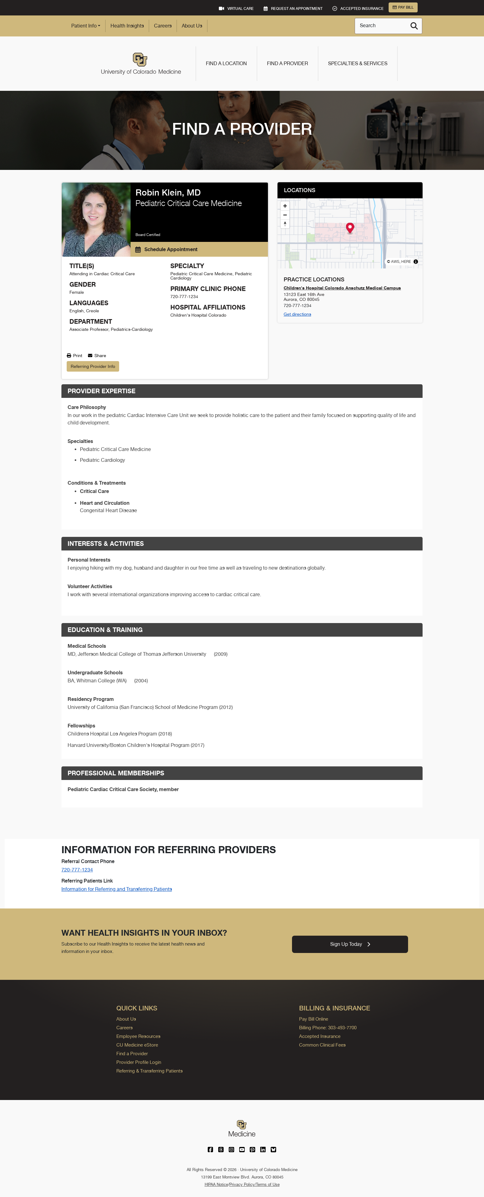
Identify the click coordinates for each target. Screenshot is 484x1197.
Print (74, 355)
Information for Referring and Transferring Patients (116, 889)
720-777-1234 (77, 870)
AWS (395, 261)
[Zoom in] (285, 205)
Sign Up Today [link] (350, 944)
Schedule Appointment (166, 249)
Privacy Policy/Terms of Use (254, 1184)
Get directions (297, 314)
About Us (192, 26)
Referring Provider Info (93, 366)
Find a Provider (287, 63)
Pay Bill (403, 7)
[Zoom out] (285, 214)
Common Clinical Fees (322, 1044)
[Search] (414, 26)
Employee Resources (138, 1036)
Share (97, 355)
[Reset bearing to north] (285, 223)
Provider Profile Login (138, 1062)
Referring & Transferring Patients (149, 1070)
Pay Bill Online (313, 1019)
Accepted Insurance (319, 1036)
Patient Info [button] (84, 26)
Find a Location (226, 63)
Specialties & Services (357, 63)
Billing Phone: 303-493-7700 (328, 1027)
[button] (350, 229)
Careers (163, 26)
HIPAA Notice (216, 1184)
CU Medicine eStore (137, 1044)
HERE (406, 261)
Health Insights (127, 26)
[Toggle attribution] (415, 261)
